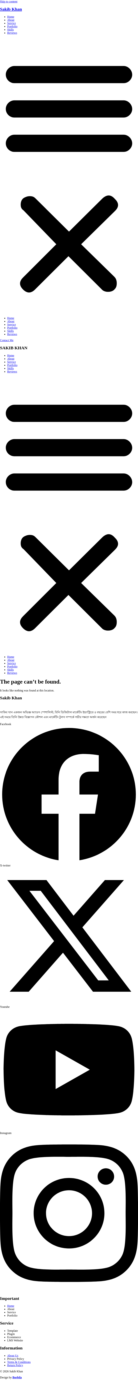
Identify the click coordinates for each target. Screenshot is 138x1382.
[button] (69, 175)
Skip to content (8, 1)
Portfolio (12, 26)
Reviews (12, 32)
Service (11, 23)
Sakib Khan (11, 9)
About (10, 19)
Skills (10, 29)
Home (10, 16)
